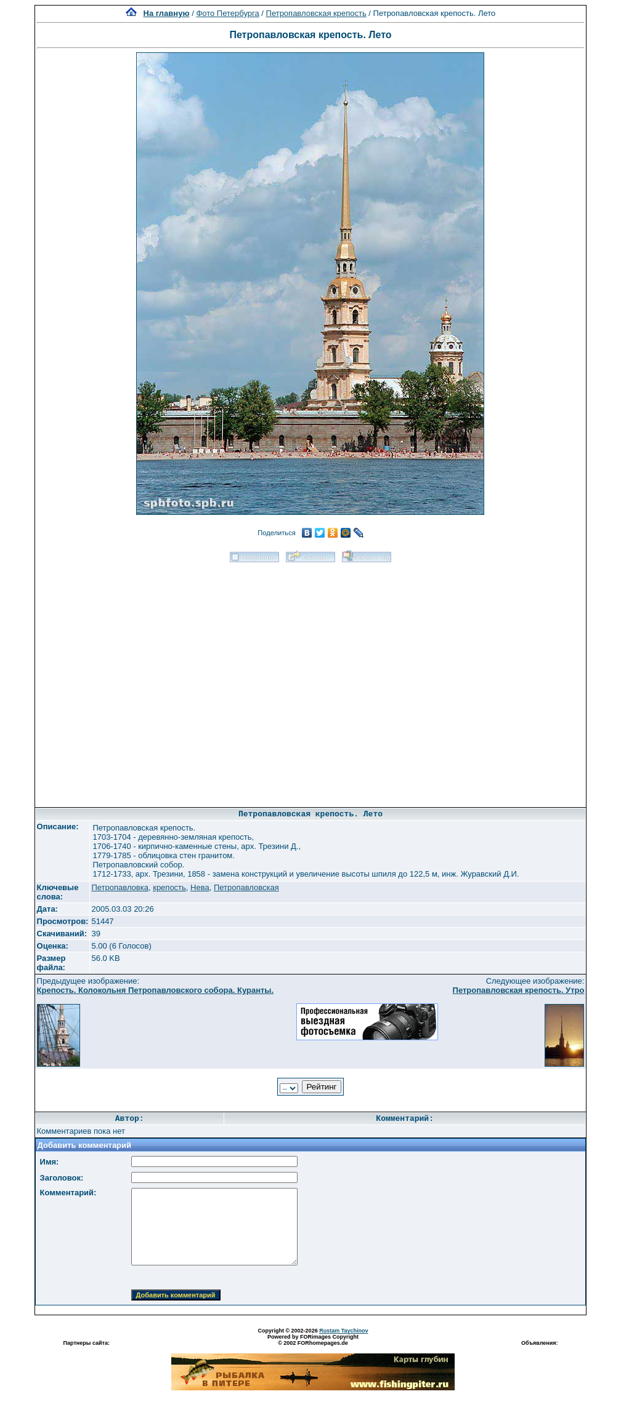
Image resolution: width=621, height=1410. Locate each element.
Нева (199, 887)
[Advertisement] (145, 680)
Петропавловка (119, 887)
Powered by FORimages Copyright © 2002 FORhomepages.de (313, 1340)
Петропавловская (246, 887)
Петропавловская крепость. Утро (519, 990)
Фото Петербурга (227, 13)
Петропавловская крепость (316, 13)
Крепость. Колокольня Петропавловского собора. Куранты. (155, 990)
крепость (169, 887)
